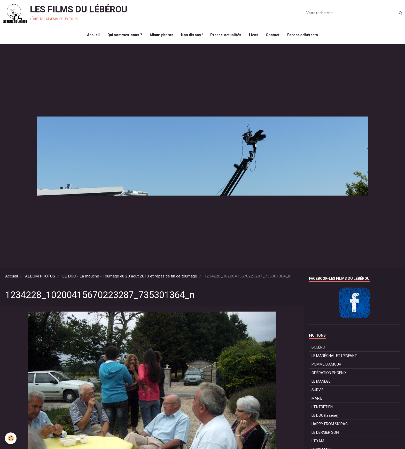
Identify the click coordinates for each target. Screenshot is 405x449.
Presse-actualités (226, 35)
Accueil (93, 35)
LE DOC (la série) (324, 416)
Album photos (161, 35)
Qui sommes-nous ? (124, 35)
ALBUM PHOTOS (40, 276)
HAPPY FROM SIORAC (329, 424)
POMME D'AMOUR (326, 365)
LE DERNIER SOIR (325, 433)
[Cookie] (11, 438)
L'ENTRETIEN (322, 407)
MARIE (316, 399)
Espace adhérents (303, 35)
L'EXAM (317, 441)
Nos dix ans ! (192, 35)
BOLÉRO (318, 348)
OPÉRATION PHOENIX (329, 373)
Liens (254, 35)
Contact (273, 35)
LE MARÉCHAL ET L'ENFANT (334, 356)
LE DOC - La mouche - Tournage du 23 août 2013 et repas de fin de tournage (129, 276)
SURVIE (317, 390)
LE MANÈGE (321, 382)
